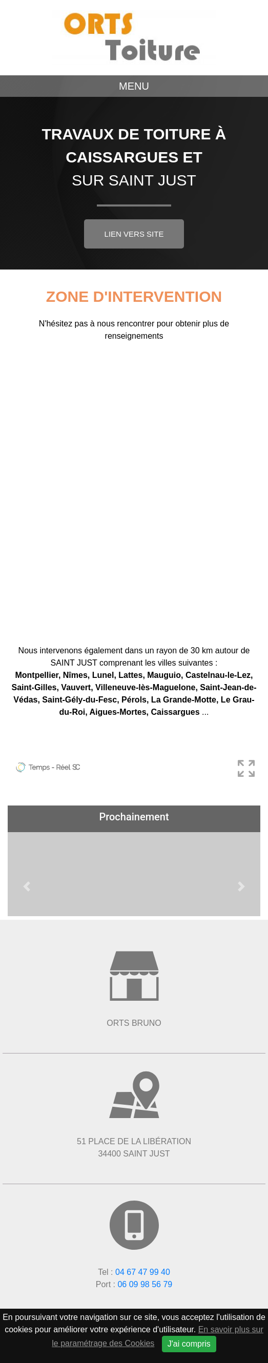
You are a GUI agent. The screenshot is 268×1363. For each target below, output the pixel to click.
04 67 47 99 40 (142, 1272)
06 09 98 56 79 (144, 1284)
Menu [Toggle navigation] (134, 86)
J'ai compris (189, 1343)
